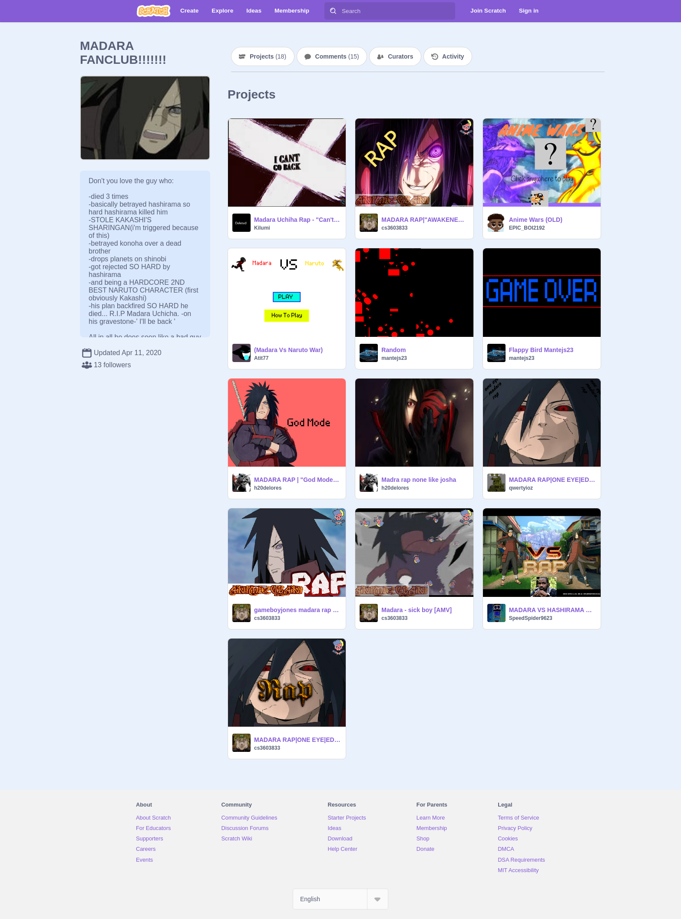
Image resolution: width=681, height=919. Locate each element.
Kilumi (262, 228)
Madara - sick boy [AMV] (416, 609)
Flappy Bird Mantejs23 (541, 349)
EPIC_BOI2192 (527, 228)
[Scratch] (153, 11)
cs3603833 (394, 228)
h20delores (267, 488)
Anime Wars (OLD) (535, 219)
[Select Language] (340, 899)
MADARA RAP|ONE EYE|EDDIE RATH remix (552, 479)
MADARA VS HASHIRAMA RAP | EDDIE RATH (552, 609)
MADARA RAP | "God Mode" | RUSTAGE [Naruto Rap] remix (297, 479)
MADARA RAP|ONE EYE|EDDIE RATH (297, 739)
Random (393, 349)
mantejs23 (394, 358)
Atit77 (261, 358)
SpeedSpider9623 (530, 618)
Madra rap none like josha (418, 479)
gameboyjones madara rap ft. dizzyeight (297, 609)
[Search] (333, 11)
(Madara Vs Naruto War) (288, 349)
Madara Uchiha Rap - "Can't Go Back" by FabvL (297, 219)
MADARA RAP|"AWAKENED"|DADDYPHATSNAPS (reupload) (424, 219)
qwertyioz (521, 488)
